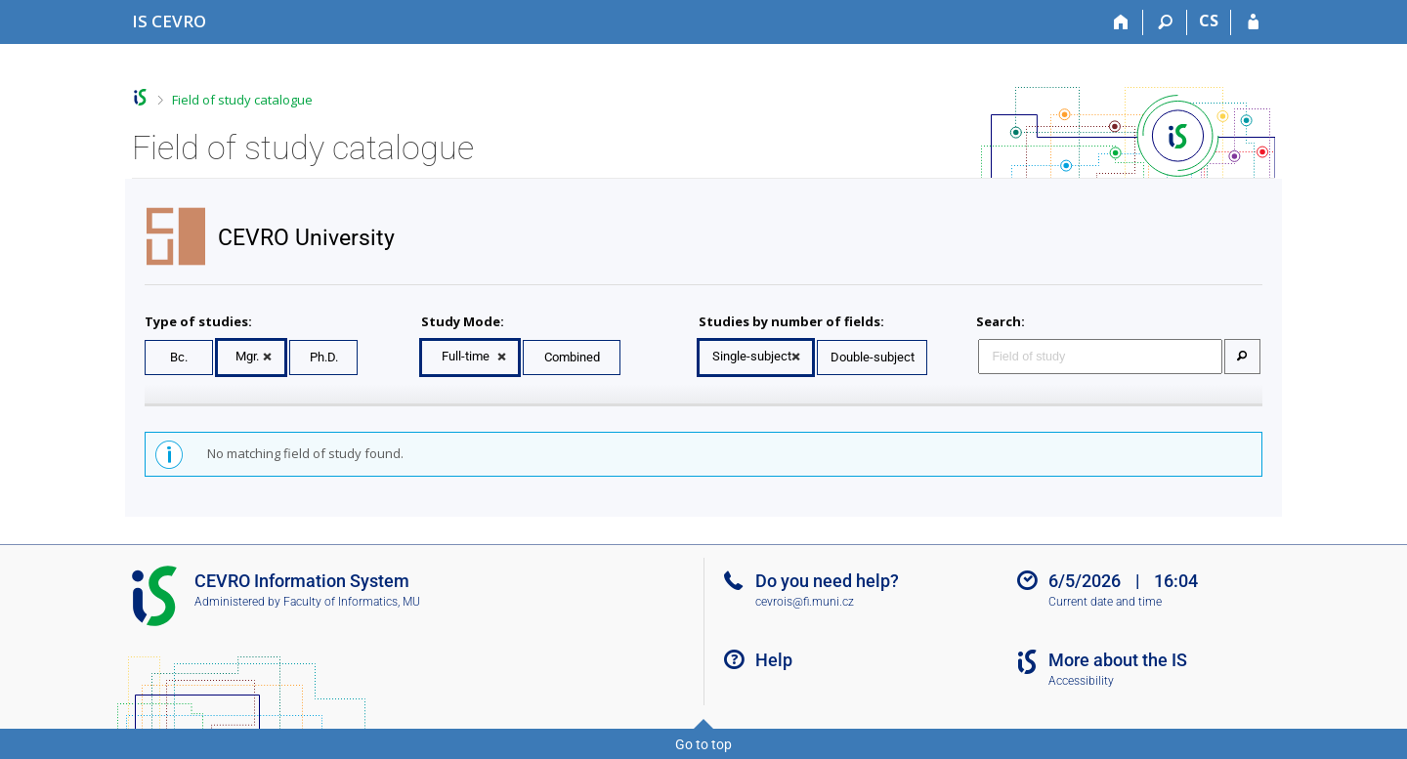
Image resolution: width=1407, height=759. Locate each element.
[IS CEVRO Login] (1253, 22)
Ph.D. (324, 357)
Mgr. (247, 356)
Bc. (179, 357)
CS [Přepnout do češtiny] (1208, 20)
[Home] (1121, 22)
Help (773, 660)
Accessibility (1081, 681)
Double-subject (873, 357)
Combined (572, 357)
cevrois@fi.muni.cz (804, 602)
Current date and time (1105, 602)
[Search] (1165, 22)
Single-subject (751, 356)
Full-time (466, 356)
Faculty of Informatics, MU (351, 602)
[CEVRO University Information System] (169, 21)
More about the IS (1117, 660)
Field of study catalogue (242, 99)
